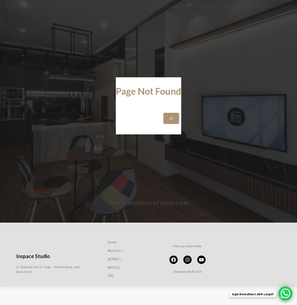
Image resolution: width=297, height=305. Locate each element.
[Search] (171, 118)
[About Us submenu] (116, 250)
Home (112, 242)
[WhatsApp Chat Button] (285, 293)
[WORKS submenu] (115, 259)
